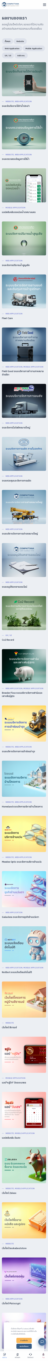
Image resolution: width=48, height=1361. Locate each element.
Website (20, 41)
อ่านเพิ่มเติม (24, 1340)
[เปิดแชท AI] (42, 1342)
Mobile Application (33, 48)
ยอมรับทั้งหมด (24, 1346)
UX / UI (8, 55)
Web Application (12, 48)
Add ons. (21, 55)
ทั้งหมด (7, 41)
